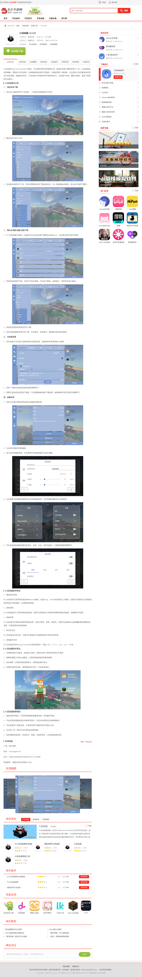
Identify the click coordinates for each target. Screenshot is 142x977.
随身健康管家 (107, 102)
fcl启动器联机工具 (22, 856)
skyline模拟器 (106, 117)
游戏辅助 (46, 819)
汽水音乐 (105, 92)
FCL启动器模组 (12, 882)
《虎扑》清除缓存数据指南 (59, 936)
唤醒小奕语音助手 (108, 112)
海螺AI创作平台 (107, 107)
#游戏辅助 (53, 44)
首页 (5, 18)
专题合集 (53, 18)
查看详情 (84, 877)
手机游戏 (16, 18)
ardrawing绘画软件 (108, 97)
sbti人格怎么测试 (55, 929)
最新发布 (75, 966)
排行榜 (64, 18)
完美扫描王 (106, 122)
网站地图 (66, 966)
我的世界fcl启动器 (52, 844)
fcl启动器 (25, 819)
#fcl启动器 (33, 44)
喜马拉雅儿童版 (107, 83)
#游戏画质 (43, 44)
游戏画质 (36, 819)
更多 (90, 826)
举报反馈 (88, 742)
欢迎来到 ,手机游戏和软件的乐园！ (17, 2)
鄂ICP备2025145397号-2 (81, 973)
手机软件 (28, 18)
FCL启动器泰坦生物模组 (23, 844)
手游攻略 (40, 18)
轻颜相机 (105, 88)
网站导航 (114, 2)
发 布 (85, 954)
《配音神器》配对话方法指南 (16, 936)
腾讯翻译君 (110, 46)
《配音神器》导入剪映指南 (59, 933)
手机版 (104, 2)
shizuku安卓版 (112, 38)
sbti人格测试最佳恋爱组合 (14, 933)
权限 (82, 742)
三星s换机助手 (112, 55)
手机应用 (25, 26)
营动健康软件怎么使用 (13, 929)
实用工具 (34, 26)
